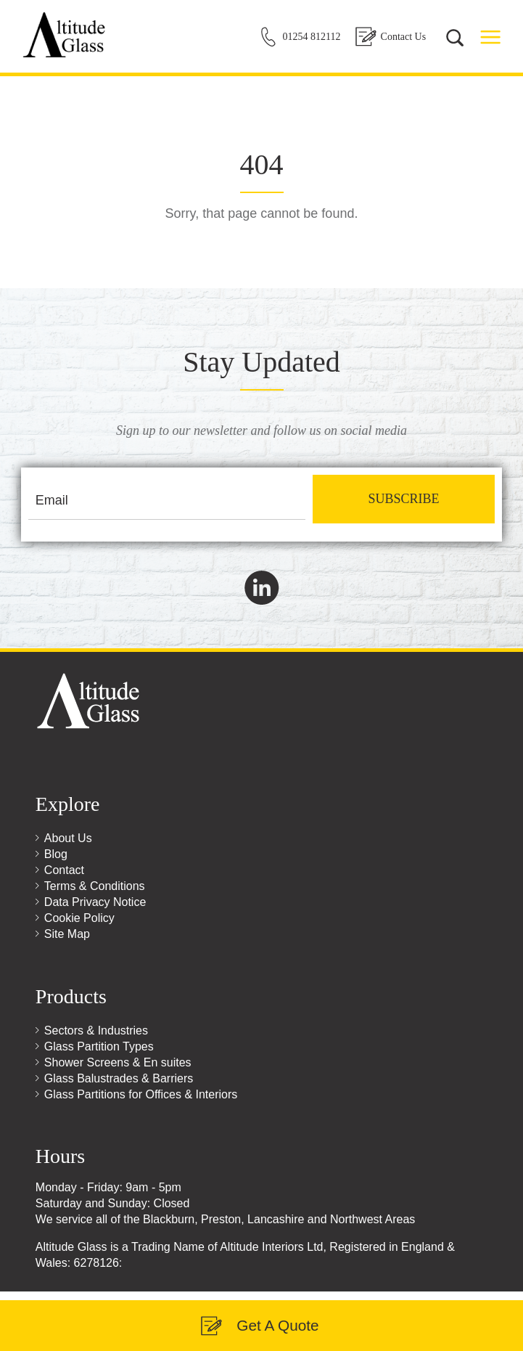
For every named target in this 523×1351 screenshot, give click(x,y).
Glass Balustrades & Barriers (118, 1078)
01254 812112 (312, 36)
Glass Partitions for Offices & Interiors (140, 1094)
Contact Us (404, 36)
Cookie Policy (79, 918)
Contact (64, 870)
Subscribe (403, 498)
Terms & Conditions (94, 886)
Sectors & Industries (96, 1030)
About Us (68, 838)
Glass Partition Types (99, 1046)
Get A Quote (277, 1325)
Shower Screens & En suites (118, 1062)
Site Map (67, 934)
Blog (55, 854)
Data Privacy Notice (95, 902)
